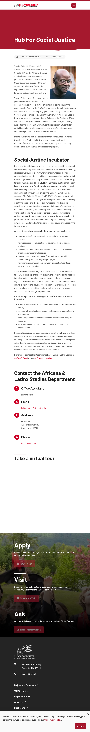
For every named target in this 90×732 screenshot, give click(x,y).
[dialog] (45, 721)
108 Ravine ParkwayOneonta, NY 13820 (31, 666)
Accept (80, 726)
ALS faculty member (43, 358)
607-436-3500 (29, 674)
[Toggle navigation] (73, 5)
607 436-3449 (21, 358)
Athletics (20, 702)
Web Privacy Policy (52, 720)
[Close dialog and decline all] (88, 712)
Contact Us (21, 690)
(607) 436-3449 (28, 443)
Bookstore (21, 707)
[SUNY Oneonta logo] (26, 5)
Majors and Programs (26, 685)
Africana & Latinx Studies (31, 57)
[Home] (17, 57)
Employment (22, 696)
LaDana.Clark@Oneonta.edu (33, 408)
